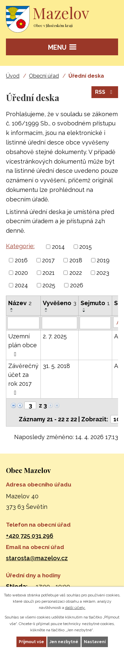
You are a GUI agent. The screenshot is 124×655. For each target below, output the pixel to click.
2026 (76, 285)
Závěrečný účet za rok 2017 (23, 379)
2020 (21, 272)
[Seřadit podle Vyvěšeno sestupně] (46, 311)
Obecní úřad (44, 76)
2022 (75, 272)
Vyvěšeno (59, 303)
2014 (58, 246)
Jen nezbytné (64, 642)
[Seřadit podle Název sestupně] (11, 311)
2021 (48, 272)
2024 (21, 285)
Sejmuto (95, 303)
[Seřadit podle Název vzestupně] (11, 308)
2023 (102, 272)
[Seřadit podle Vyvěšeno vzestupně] (46, 308)
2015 (85, 246)
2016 (21, 260)
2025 (48, 285)
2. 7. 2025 (55, 336)
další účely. (75, 607)
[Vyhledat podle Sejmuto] (95, 323)
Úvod (12, 76)
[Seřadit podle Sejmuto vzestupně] (84, 308)
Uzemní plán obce (22, 345)
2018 (75, 260)
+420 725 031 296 (29, 535)
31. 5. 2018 (56, 365)
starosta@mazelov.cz (37, 558)
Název (20, 303)
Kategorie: (20, 246)
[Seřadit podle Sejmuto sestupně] (84, 311)
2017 (48, 260)
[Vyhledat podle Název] (23, 323)
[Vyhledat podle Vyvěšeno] (59, 323)
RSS (104, 92)
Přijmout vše (31, 642)
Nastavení (95, 642)
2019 (103, 260)
